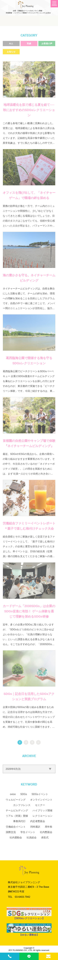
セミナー (40, 805)
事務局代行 (19, 821)
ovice (13, 794)
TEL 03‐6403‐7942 (19, 897)
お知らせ (11, 51)
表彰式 (45, 837)
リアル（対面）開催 (17, 816)
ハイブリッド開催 (42, 810)
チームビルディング (17, 810)
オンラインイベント (41, 799)
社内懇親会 (46, 832)
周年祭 (48, 826)
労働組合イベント (16, 826)
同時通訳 (35, 826)
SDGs (23, 794)
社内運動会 (16, 837)
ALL (11, 43)
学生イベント (27, 832)
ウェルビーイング (16, 799)
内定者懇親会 (37, 821)
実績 (29, 43)
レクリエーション (42, 816)
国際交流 (11, 832)
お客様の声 (46, 43)
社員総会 (32, 837)
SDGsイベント (40, 794)
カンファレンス (21, 805)
